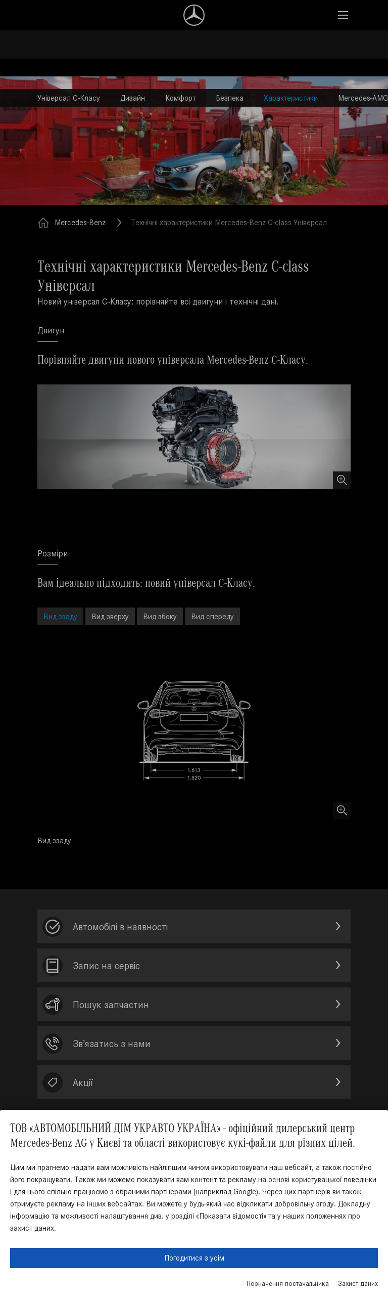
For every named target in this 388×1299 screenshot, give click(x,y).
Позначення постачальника (288, 1283)
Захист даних (358, 1283)
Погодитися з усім (194, 1258)
